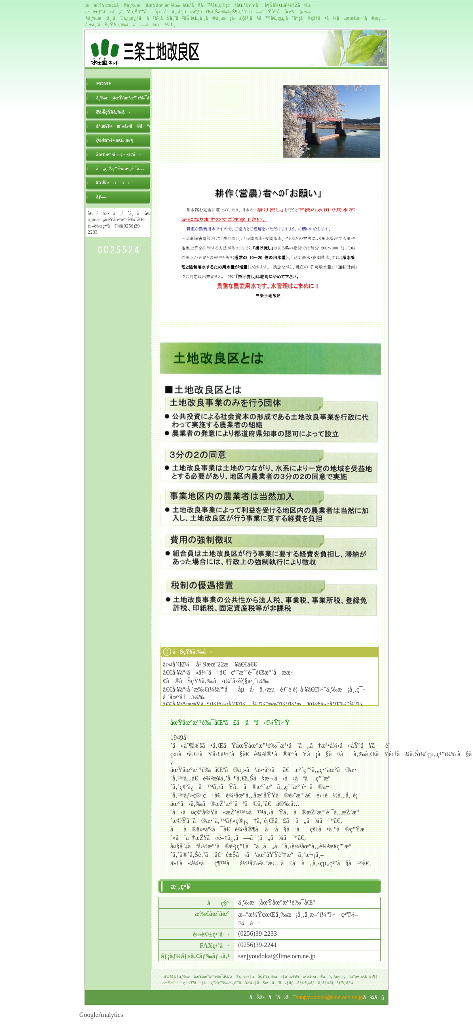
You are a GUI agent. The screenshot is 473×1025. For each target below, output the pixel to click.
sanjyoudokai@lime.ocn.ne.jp (329, 997)
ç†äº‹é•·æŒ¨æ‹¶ (114, 140)
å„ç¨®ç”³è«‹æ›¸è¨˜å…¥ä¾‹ (120, 171)
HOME (104, 83)
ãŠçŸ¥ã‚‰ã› (113, 112)
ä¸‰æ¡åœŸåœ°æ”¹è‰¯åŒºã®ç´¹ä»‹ (123, 100)
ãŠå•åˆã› (113, 183)
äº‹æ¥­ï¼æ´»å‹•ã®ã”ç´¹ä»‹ (123, 128)
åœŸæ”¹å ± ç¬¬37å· (118, 154)
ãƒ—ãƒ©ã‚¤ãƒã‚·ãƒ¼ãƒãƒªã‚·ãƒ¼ (123, 199)
